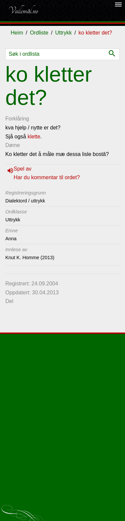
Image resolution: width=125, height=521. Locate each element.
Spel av (22, 169)
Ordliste (39, 33)
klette (34, 136)
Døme (12, 145)
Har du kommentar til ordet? (47, 177)
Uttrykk (63, 33)
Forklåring (17, 118)
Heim (17, 33)
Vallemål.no (23, 10)
